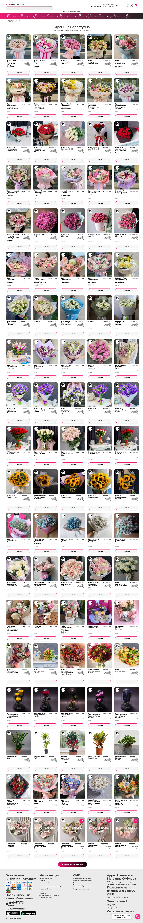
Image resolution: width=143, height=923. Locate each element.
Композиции (79, 17)
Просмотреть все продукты (72, 864)
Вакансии (42, 893)
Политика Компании (46, 889)
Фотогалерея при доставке (82, 879)
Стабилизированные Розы (22, 17)
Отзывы (75, 883)
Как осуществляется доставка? (50, 887)
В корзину (19, 72)
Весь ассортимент (45, 897)
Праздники (61, 17)
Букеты (35, 17)
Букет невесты (100, 17)
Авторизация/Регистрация (82, 887)
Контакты (42, 881)
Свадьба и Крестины (114, 17)
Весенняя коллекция (47, 17)
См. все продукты (79, 885)
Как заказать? (44, 883)
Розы (8, 17)
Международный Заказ (81, 889)
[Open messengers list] (137, 916)
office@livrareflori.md (114, 908)
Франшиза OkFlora (46, 879)
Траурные (127, 17)
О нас (41, 891)
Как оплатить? (44, 885)
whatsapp (111, 915)
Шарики (70, 17)
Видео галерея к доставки (82, 881)
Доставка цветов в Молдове (49, 895)
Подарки (89, 17)
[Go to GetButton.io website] (137, 920)
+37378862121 (96, 7)
